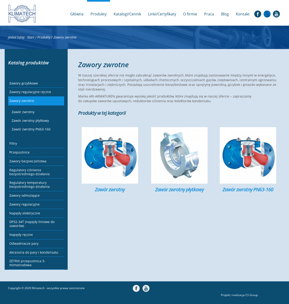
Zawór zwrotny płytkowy (30, 120)
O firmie (190, 14)
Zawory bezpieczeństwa (27, 161)
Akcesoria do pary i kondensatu (33, 252)
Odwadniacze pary (23, 243)
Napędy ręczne (21, 234)
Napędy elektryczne (24, 213)
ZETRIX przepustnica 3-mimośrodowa (27, 263)
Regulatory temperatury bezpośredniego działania (29, 184)
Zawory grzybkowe (23, 83)
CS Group (251, 295)
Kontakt (243, 14)
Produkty (99, 14)
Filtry (13, 143)
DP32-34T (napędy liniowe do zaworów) (32, 224)
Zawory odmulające (24, 195)
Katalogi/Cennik (127, 14)
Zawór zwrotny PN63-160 (31, 129)
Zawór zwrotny (23, 112)
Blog (225, 14)
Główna (77, 14)
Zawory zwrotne (21, 100)
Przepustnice (19, 152)
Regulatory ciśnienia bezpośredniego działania (29, 172)
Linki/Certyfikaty (162, 14)
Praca (209, 14)
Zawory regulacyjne (24, 204)
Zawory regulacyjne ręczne (30, 92)
